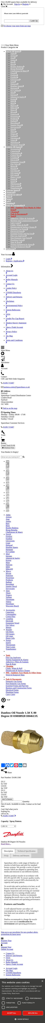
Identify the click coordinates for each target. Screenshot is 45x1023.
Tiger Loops (16, 186)
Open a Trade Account (14, 964)
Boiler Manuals (12, 962)
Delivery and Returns (14, 956)
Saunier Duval (17, 125)
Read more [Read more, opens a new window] (16, 993)
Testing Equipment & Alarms (22, 245)
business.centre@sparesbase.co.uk (16, 387)
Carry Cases (16, 223)
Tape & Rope (16, 242)
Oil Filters (15, 171)
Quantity (26, 801)
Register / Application (15, 261)
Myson (14, 112)
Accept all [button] (11, 1013)
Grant (13, 82)
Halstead (15, 84)
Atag (13, 58)
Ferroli (14, 73)
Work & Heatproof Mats (21, 247)
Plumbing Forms (18, 240)
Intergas (14, 95)
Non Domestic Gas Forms (21, 238)
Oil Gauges (16, 173)
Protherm (15, 119)
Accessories (16, 149)
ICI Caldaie (16, 90)
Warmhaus (15, 143)
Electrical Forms (18, 231)
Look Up (34, 21)
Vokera (14, 140)
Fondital (14, 77)
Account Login (11, 968)
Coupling (15, 158)
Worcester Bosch (18, 145)
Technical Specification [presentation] (26, 851)
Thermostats (16, 184)
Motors (14, 166)
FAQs (8, 958)
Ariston (14, 56)
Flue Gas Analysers (19, 236)
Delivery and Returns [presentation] (21, 856)
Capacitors (15, 151)
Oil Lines (15, 175)
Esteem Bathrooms (13, 975)
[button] (22, 1019)
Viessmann (15, 138)
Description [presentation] (8, 851)
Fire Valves (16, 164)
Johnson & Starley (18, 97)
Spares (14, 182)
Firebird (14, 75)
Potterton (15, 114)
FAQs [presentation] (6, 856)
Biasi (13, 64)
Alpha (14, 54)
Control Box (16, 156)
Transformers (16, 188)
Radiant (14, 121)
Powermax (15, 116)
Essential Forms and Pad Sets (22, 234)
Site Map (9, 970)
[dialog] (22, 1001)
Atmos (14, 60)
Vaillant (14, 136)
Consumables (16, 153)
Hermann (15, 88)
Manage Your (7, 948)
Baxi (13, 62)
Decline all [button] (33, 1013)
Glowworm (16, 80)
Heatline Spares (17, 86)
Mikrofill (15, 108)
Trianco (14, 134)
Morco (14, 110)
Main (13, 103)
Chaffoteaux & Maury (20, 71)
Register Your (6, 942)
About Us (9, 960)
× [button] (42, 981)
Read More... (6, 844)
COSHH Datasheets (13, 973)
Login (9, 259)
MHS (13, 101)
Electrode (15, 160)
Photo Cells (16, 177)
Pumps (14, 179)
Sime (13, 130)
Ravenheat (15, 123)
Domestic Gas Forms (19, 229)
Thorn (14, 132)
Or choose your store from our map (17, 26)
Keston (14, 99)
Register (25, 4)
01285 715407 (8, 816)
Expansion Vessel (18, 162)
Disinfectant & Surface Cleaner (23, 227)
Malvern (14, 106)
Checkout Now (8, 448)
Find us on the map (10, 408)
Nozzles (14, 169)
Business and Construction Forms (24, 221)
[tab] (8, 851)
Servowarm (16, 127)
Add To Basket (7, 799)
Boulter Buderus (17, 67)
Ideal (13, 93)
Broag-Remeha (17, 69)
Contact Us (10, 953)
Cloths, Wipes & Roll (19, 225)
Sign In (17, 4)
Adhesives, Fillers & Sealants (23, 218)
